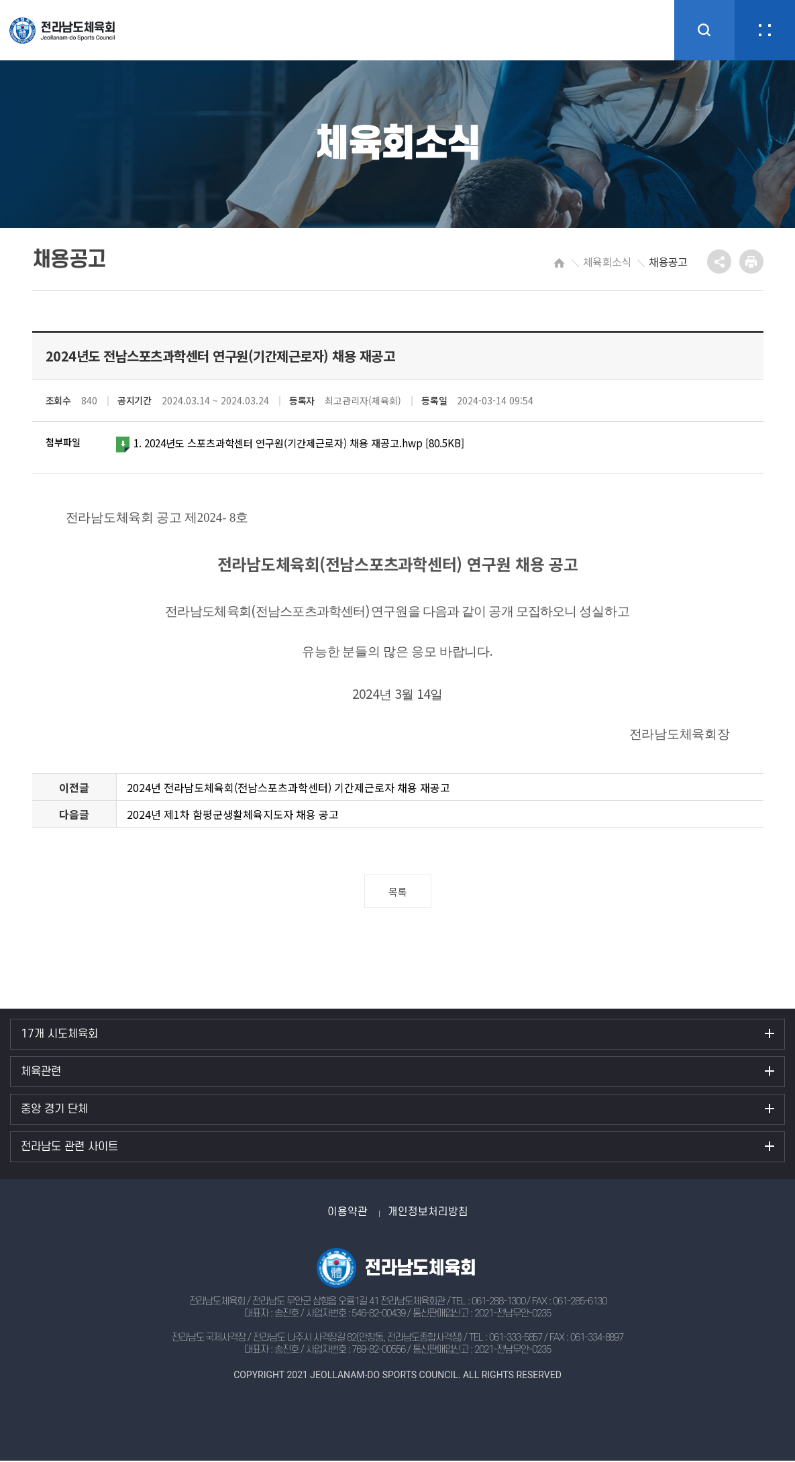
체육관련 (41, 1073)
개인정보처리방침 (428, 1213)
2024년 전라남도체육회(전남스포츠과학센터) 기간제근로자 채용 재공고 (288, 789)
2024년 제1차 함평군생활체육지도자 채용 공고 (233, 815)
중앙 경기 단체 (54, 1111)
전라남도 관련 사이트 (69, 1148)
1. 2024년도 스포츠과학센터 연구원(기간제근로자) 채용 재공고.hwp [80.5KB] (301, 444)
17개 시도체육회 (59, 1035)
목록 (397, 893)
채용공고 (668, 262)
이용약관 (347, 1213)
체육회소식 (607, 262)
